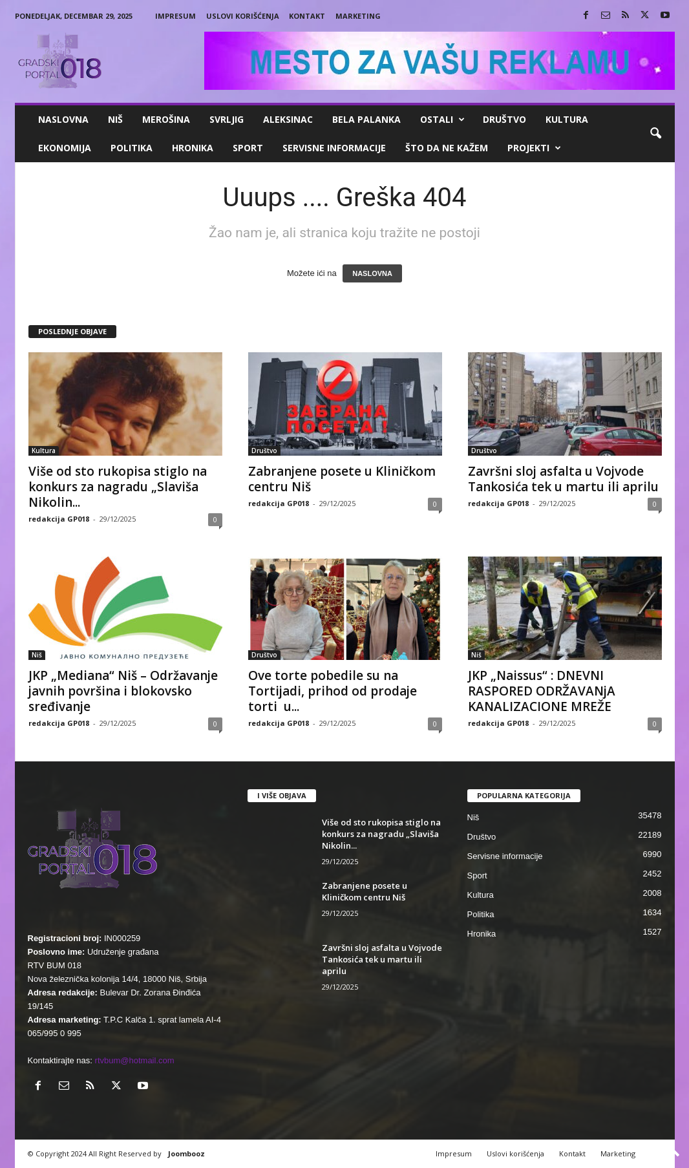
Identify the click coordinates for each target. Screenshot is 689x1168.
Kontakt (307, 16)
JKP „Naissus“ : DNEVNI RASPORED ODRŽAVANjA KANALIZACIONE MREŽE (541, 691)
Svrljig (226, 119)
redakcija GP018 (58, 519)
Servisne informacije (334, 148)
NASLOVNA (372, 273)
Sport (248, 148)
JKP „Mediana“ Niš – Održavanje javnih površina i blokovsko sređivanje (123, 691)
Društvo (504, 119)
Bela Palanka (366, 119)
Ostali (442, 119)
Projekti (534, 148)
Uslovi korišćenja (242, 16)
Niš (115, 119)
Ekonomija (64, 148)
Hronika (192, 148)
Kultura (567, 119)
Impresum (175, 16)
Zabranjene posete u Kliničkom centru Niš (342, 479)
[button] (655, 134)
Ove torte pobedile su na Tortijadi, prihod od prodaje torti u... (332, 691)
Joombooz (186, 1153)
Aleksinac (288, 119)
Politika (132, 148)
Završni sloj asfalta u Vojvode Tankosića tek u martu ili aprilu (563, 479)
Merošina (166, 119)
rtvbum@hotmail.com (135, 1060)
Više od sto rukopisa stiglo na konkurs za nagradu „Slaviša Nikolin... (117, 487)
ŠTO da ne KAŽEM (446, 148)
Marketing (358, 16)
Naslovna (63, 119)
